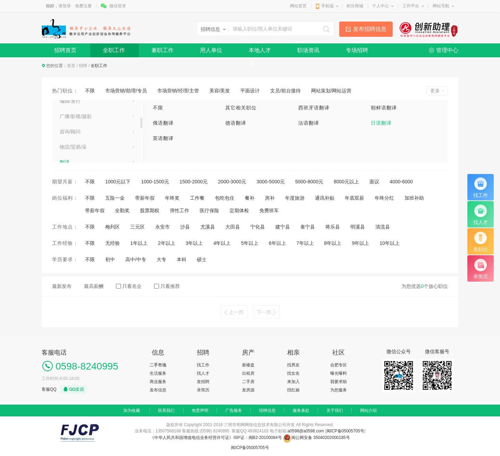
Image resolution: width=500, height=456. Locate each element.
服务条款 (301, 410)
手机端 (327, 5)
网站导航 (441, 5)
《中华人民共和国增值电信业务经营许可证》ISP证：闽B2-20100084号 (216, 437)
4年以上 (222, 243)
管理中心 (447, 50)
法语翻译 (308, 123)
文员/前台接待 (285, 90)
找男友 (293, 365)
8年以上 (333, 243)
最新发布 (62, 286)
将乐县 (332, 227)
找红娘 (293, 390)
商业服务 (158, 381)
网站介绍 (368, 410)
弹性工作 (179, 210)
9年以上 (360, 243)
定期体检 (239, 210)
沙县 (185, 227)
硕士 (202, 259)
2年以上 (166, 243)
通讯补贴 (324, 198)
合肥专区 (338, 365)
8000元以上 (346, 181)
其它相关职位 (241, 107)
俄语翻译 (163, 123)
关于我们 (334, 410)
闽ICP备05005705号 (345, 431)
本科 (181, 259)
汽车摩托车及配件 (79, 141)
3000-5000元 (271, 181)
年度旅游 (295, 198)
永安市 (162, 227)
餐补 (250, 198)
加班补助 (414, 198)
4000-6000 (401, 181)
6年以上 (277, 243)
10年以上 (390, 243)
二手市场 (158, 365)
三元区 (137, 227)
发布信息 (158, 390)
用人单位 (211, 50)
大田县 (232, 227)
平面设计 (250, 90)
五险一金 (115, 198)
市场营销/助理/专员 (126, 90)
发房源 (248, 390)
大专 (161, 259)
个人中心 (380, 5)
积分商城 (355, 5)
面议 (374, 181)
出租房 (248, 373)
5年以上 (249, 243)
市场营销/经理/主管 (178, 90)
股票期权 (149, 210)
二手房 (248, 381)
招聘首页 (65, 50)
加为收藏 (131, 410)
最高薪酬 (93, 286)
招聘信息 (267, 410)
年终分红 (384, 198)
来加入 (293, 381)
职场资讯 (308, 50)
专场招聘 (357, 50)
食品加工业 (72, 156)
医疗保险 (209, 210)
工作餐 (197, 198)
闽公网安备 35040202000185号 (316, 437)
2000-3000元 (232, 181)
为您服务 (338, 390)
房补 (270, 198)
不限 (90, 90)
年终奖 (172, 198)
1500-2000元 (194, 181)
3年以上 (194, 243)
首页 (71, 65)
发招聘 (203, 381)
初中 (110, 259)
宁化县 (257, 227)
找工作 (203, 365)
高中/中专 (135, 259)
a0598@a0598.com (306, 431)
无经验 (112, 243)
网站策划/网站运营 (331, 90)
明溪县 (357, 227)
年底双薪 (354, 198)
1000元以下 (118, 181)
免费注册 (83, 5)
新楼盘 (248, 365)
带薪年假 (145, 198)
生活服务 (158, 373)
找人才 (203, 373)
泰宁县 (307, 227)
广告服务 (233, 410)
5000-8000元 (309, 181)
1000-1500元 (155, 181)
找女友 (293, 373)
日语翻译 (381, 123)
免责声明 (200, 410)
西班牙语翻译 (314, 107)
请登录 (64, 5)
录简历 (203, 390)
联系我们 (166, 410)
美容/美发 (219, 90)
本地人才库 (260, 52)
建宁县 (282, 227)
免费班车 (269, 210)
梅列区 (112, 227)
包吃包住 (224, 198)
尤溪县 (207, 227)
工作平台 (410, 5)
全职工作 (114, 50)
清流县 (382, 227)
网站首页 (298, 5)
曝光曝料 (338, 373)
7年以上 (305, 243)
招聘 (83, 65)
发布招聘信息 (369, 29)
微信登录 (117, 5)
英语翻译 (163, 138)
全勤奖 (122, 210)
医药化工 (69, 111)
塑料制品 (69, 126)
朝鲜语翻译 (384, 107)
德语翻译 (235, 123)
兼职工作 (162, 50)
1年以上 (139, 243)
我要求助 (338, 381)
